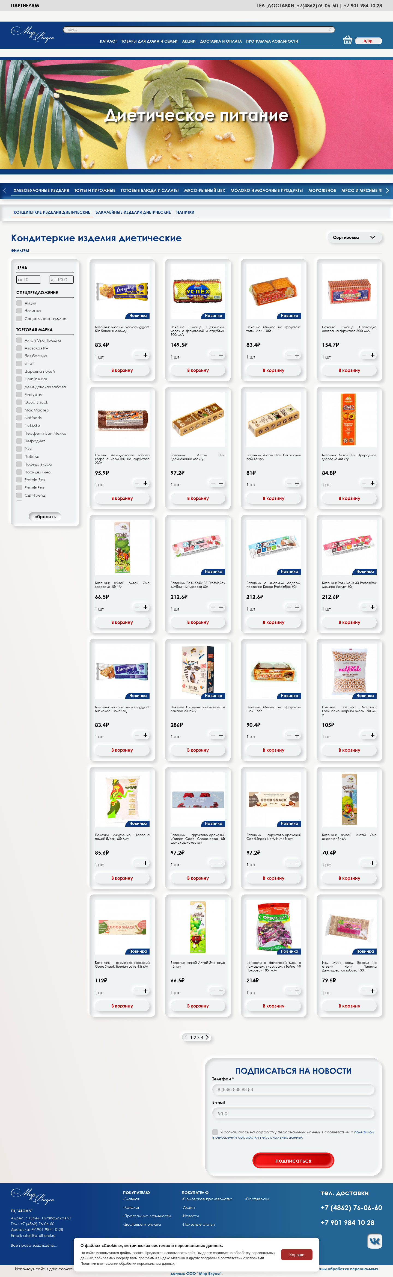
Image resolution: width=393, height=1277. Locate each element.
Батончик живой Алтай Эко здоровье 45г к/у (122, 585)
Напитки (185, 212)
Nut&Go (32, 425)
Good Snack (36, 402)
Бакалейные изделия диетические (133, 212)
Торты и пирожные (95, 190)
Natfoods (33, 417)
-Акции (188, 1207)
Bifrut (29, 363)
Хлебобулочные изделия (41, 190)
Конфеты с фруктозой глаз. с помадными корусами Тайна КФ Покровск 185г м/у (273, 966)
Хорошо (296, 1254)
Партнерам (25, 5)
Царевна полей (40, 371)
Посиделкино (37, 472)
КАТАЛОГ (108, 41)
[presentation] (387, 191)
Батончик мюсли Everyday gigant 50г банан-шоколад (122, 329)
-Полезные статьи (198, 1224)
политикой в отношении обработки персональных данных (293, 1134)
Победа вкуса (38, 464)
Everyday (33, 394)
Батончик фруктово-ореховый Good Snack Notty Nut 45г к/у (273, 837)
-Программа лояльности (147, 1216)
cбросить (45, 516)
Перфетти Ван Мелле (45, 433)
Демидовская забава (45, 386)
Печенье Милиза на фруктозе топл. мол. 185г (273, 329)
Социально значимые (45, 318)
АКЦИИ (189, 41)
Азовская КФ (37, 348)
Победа (32, 456)
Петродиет (35, 440)
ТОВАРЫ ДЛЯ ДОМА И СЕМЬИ (149, 41)
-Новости (190, 1216)
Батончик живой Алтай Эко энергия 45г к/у (349, 837)
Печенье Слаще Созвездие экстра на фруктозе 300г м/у (349, 329)
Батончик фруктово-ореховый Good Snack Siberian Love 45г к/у (122, 964)
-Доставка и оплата (142, 1224)
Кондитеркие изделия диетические (52, 212)
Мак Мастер (37, 410)
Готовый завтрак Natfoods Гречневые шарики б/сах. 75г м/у (349, 711)
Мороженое (322, 190)
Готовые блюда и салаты (150, 190)
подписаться (293, 1160)
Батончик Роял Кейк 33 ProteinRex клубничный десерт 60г (198, 585)
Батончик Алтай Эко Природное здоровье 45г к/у (349, 457)
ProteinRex (34, 487)
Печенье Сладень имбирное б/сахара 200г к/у (198, 709)
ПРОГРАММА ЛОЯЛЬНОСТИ (272, 41)
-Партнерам (257, 1199)
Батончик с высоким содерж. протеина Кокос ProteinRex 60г (273, 585)
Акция (30, 303)
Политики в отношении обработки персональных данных (127, 1263)
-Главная (131, 1199)
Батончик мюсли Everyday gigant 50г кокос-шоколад (122, 709)
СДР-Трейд (35, 495)
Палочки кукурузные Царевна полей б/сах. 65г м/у (122, 837)
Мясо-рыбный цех (204, 190)
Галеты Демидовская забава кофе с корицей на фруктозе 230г (122, 459)
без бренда (36, 355)
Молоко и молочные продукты (267, 190)
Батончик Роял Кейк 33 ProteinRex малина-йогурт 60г (349, 585)
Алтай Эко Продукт (43, 340)
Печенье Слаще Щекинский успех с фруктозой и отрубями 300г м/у (198, 331)
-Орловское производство (207, 1199)
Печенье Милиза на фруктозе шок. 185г (273, 709)
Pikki (28, 448)
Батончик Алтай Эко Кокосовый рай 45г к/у (273, 457)
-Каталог (131, 1207)
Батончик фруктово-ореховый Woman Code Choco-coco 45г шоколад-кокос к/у (198, 839)
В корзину (122, 370)
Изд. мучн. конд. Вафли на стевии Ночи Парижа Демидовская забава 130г (349, 966)
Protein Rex (35, 479)
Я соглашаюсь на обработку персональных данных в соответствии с (293, 1134)
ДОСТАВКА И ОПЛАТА (221, 41)
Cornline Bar (36, 379)
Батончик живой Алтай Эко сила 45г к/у (198, 964)
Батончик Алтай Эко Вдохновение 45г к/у (198, 457)
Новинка (33, 310)
